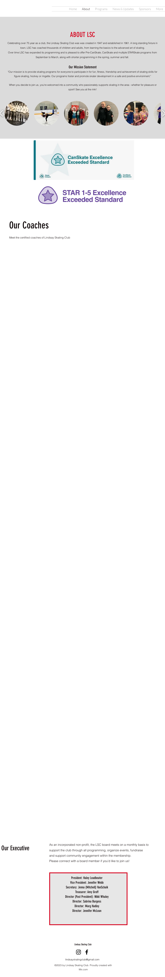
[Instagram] (78, 952)
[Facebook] (86, 952)
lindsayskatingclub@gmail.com (82, 959)
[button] (16, 113)
